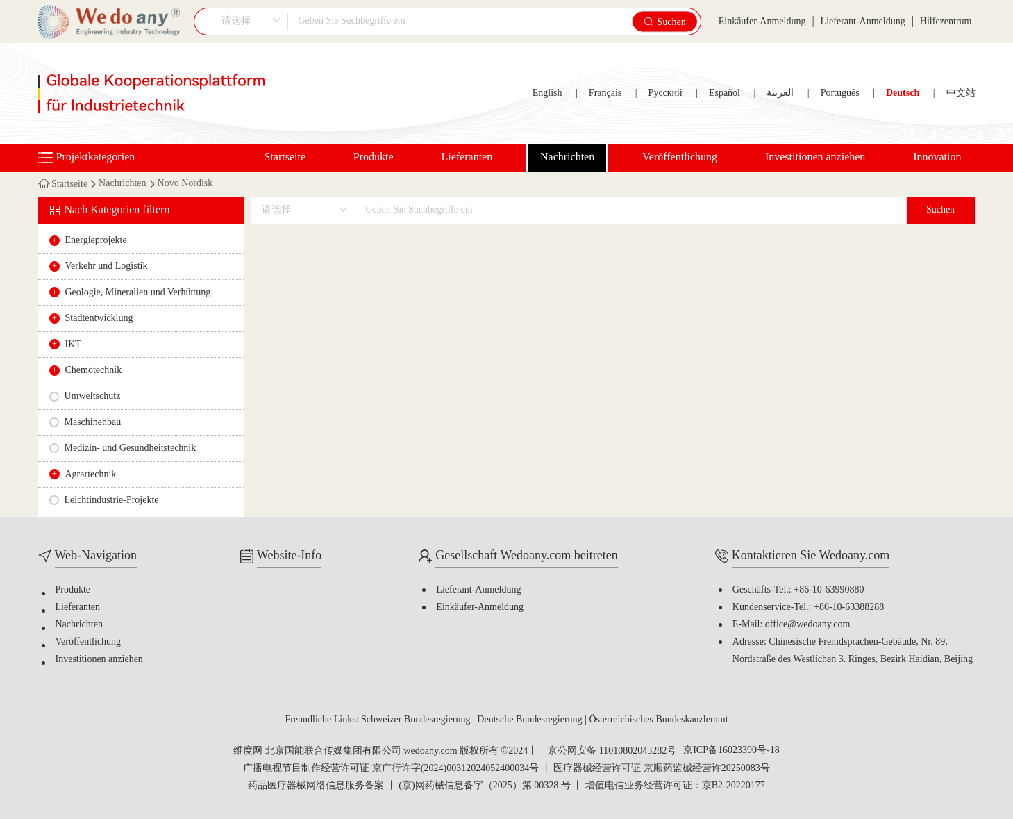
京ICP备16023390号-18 (731, 751)
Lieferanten (466, 157)
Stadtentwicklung (99, 318)
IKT (73, 345)
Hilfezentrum (946, 22)
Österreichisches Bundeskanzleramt (658, 720)
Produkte (373, 157)
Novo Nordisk (185, 184)
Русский (665, 93)
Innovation (937, 157)
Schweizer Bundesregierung (417, 720)
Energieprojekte (96, 240)
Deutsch (902, 93)
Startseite (285, 157)
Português (840, 93)
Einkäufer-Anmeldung (762, 22)
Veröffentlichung (679, 157)
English (547, 93)
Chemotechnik (93, 370)
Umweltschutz (93, 396)
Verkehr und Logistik (106, 266)
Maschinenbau (93, 422)
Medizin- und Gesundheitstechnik (130, 448)
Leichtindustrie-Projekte (112, 500)
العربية (780, 93)
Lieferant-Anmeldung (863, 22)
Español (724, 93)
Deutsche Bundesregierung (531, 720)
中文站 (961, 93)
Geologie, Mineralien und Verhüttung (138, 293)
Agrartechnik (91, 475)
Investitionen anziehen (815, 157)
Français (605, 93)
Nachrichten (567, 157)
